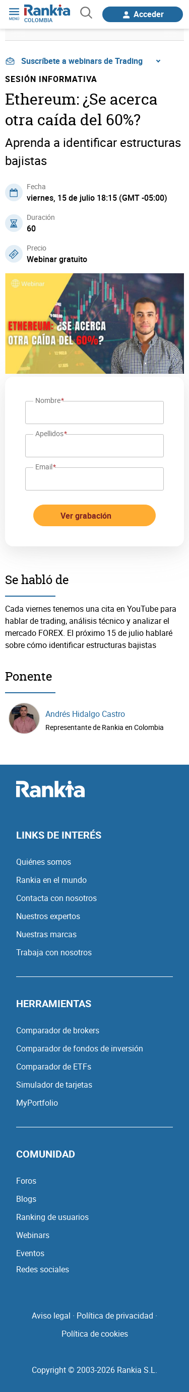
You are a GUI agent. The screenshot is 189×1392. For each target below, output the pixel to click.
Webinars (32, 1235)
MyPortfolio (37, 1102)
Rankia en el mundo (51, 879)
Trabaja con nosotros (54, 952)
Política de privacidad (115, 1315)
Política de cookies (94, 1333)
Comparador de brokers (57, 1030)
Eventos (30, 1253)
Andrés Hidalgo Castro (85, 713)
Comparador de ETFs (53, 1066)
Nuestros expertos (48, 916)
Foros (26, 1180)
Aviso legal (51, 1315)
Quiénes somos (43, 861)
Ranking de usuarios (52, 1216)
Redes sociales (42, 1269)
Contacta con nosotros (56, 898)
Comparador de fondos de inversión (79, 1048)
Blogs (26, 1198)
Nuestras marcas (46, 934)
